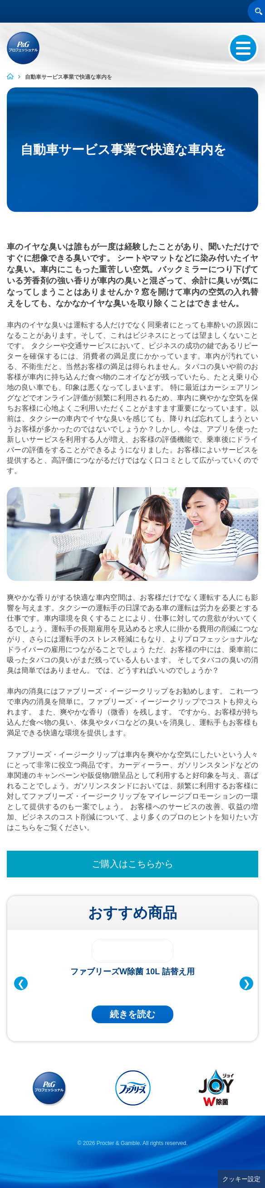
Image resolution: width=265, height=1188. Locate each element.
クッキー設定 (241, 1179)
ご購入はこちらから (132, 864)
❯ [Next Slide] (246, 983)
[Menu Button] (243, 48)
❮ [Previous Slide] (21, 983)
